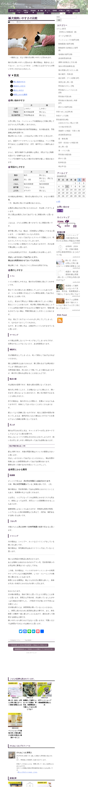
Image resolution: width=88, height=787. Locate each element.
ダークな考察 (63, 36)
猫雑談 (29, 640)
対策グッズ (69, 11)
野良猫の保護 (63, 154)
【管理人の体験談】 (66, 32)
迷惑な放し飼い (64, 82)
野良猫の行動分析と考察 (67, 100)
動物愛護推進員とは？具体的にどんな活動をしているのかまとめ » (34, 649)
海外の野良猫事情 (65, 66)
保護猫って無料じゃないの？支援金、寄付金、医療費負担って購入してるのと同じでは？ (67, 297)
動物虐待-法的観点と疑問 (68, 48)
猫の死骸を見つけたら (67, 70)
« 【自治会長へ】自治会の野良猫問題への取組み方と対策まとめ (28, 645)
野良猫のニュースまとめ (67, 90)
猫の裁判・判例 (64, 74)
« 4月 (58, 201)
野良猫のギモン (64, 86)
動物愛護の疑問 (64, 44)
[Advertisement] (19, 664)
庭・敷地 (40, 10)
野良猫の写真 (63, 96)
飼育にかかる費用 (20, 94)
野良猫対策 (33, 11)
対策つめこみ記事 (63, 112)
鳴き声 (61, 166)
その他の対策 (63, 127)
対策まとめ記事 (26, 11)
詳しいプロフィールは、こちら (27, 742)
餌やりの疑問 (63, 107)
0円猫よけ (62, 10)
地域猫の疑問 (63, 54)
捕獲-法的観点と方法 (66, 62)
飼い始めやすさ (20, 82)
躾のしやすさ (19, 90)
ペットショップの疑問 (67, 40)
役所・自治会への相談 (67, 143)
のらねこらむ (9, 3)
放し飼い (61, 147)
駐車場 (55, 10)
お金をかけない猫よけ (67, 123)
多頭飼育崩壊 (63, 58)
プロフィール (18, 11)
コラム (76, 10)
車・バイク (47, 11)
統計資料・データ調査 (67, 78)
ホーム (12, 10)
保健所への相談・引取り (67, 131)
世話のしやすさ (20, 86)
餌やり (61, 158)
